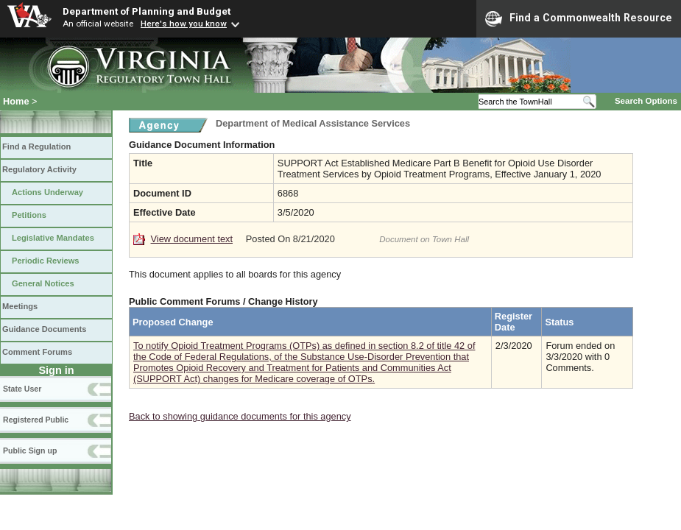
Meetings (20, 306)
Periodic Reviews (46, 260)
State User (22, 388)
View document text (192, 238)
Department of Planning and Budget (146, 11)
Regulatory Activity (39, 169)
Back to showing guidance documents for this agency (240, 416)
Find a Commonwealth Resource (578, 18)
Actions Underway (47, 192)
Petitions (29, 215)
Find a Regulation (36, 146)
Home (16, 101)
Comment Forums (37, 351)
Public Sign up (30, 450)
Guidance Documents (44, 329)
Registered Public (35, 419)
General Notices (43, 283)
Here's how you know (184, 23)
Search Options (646, 100)
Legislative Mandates (53, 237)
